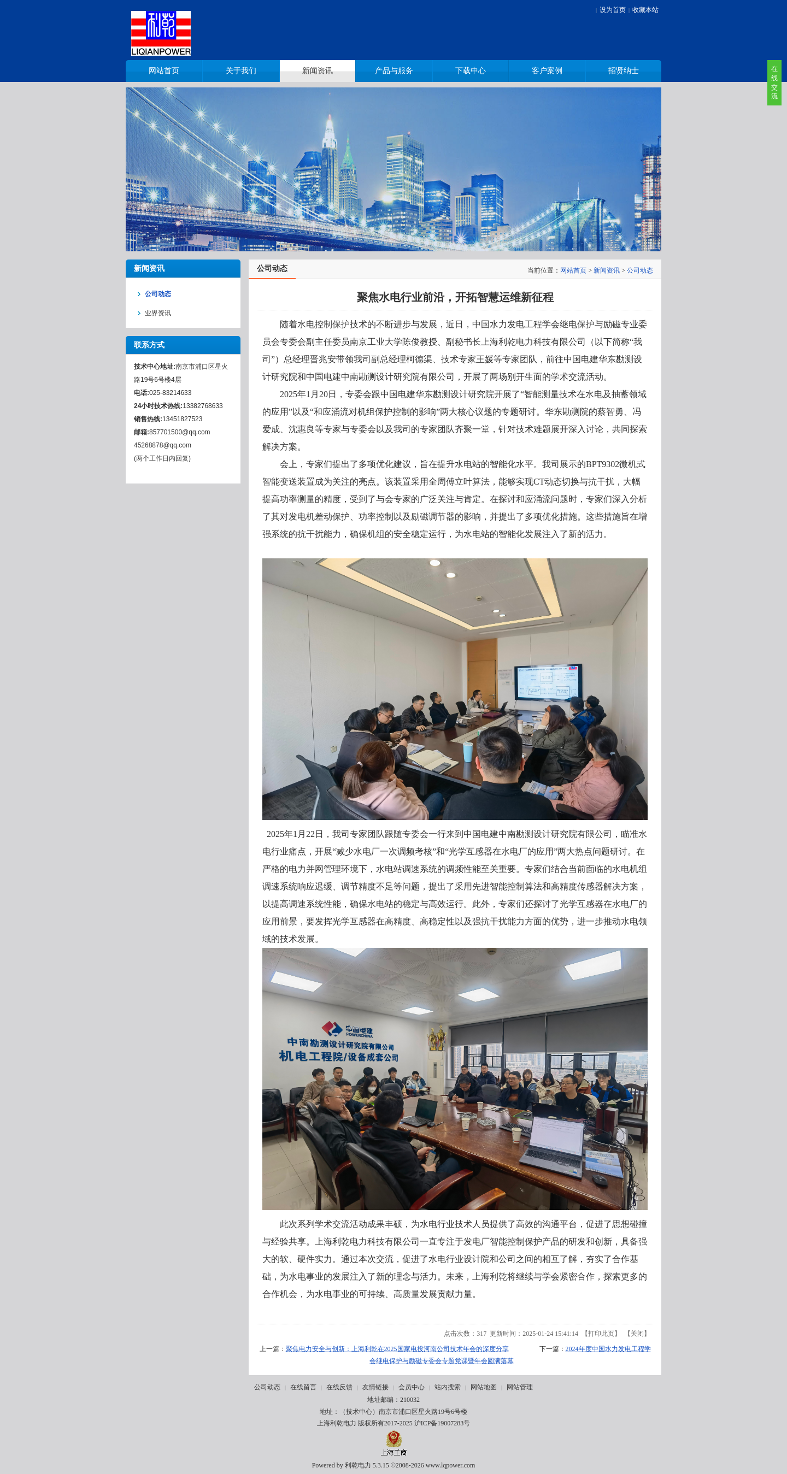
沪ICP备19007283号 (442, 1423)
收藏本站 (645, 10)
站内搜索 (447, 1387)
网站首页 (573, 270)
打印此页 (601, 1333)
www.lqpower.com (450, 1465)
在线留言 (303, 1387)
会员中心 (411, 1387)
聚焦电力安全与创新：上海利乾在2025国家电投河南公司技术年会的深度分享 (397, 1349)
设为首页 (613, 10)
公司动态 (640, 270)
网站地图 (484, 1387)
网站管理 (520, 1387)
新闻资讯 (607, 270)
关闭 (637, 1333)
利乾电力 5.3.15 (367, 1465)
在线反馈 (339, 1387)
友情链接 (375, 1387)
